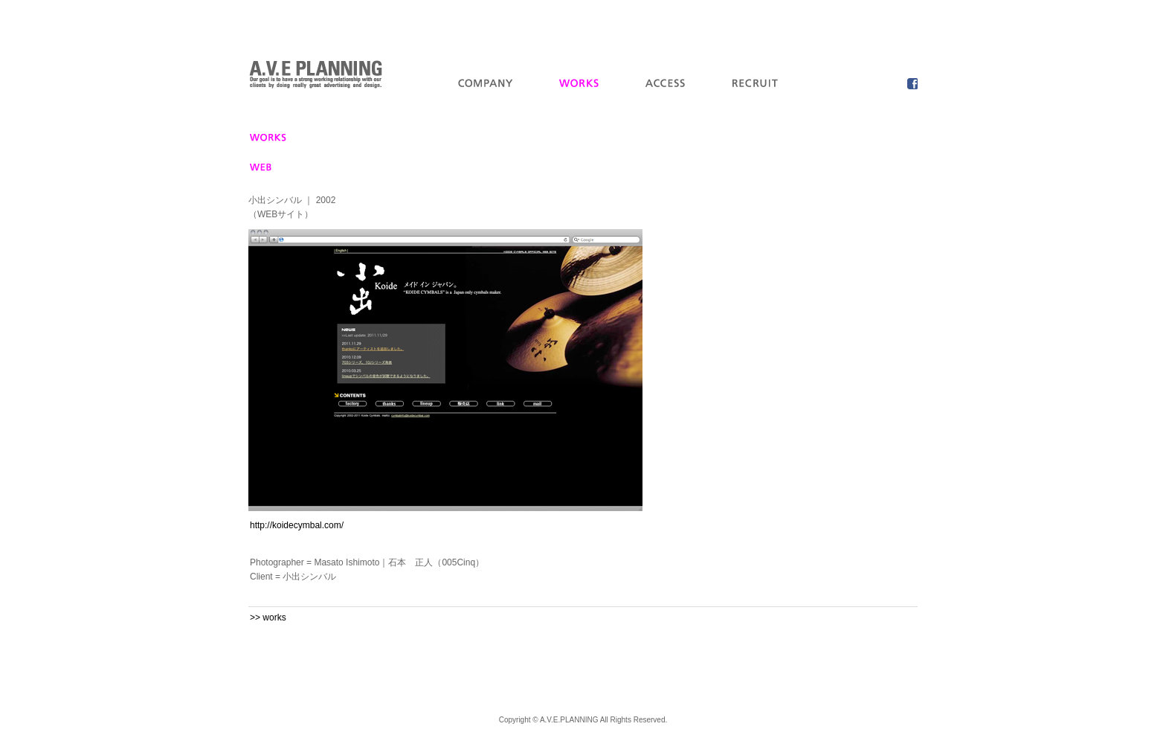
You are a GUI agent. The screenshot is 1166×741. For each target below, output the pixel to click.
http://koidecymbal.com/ (297, 525)
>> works (268, 617)
